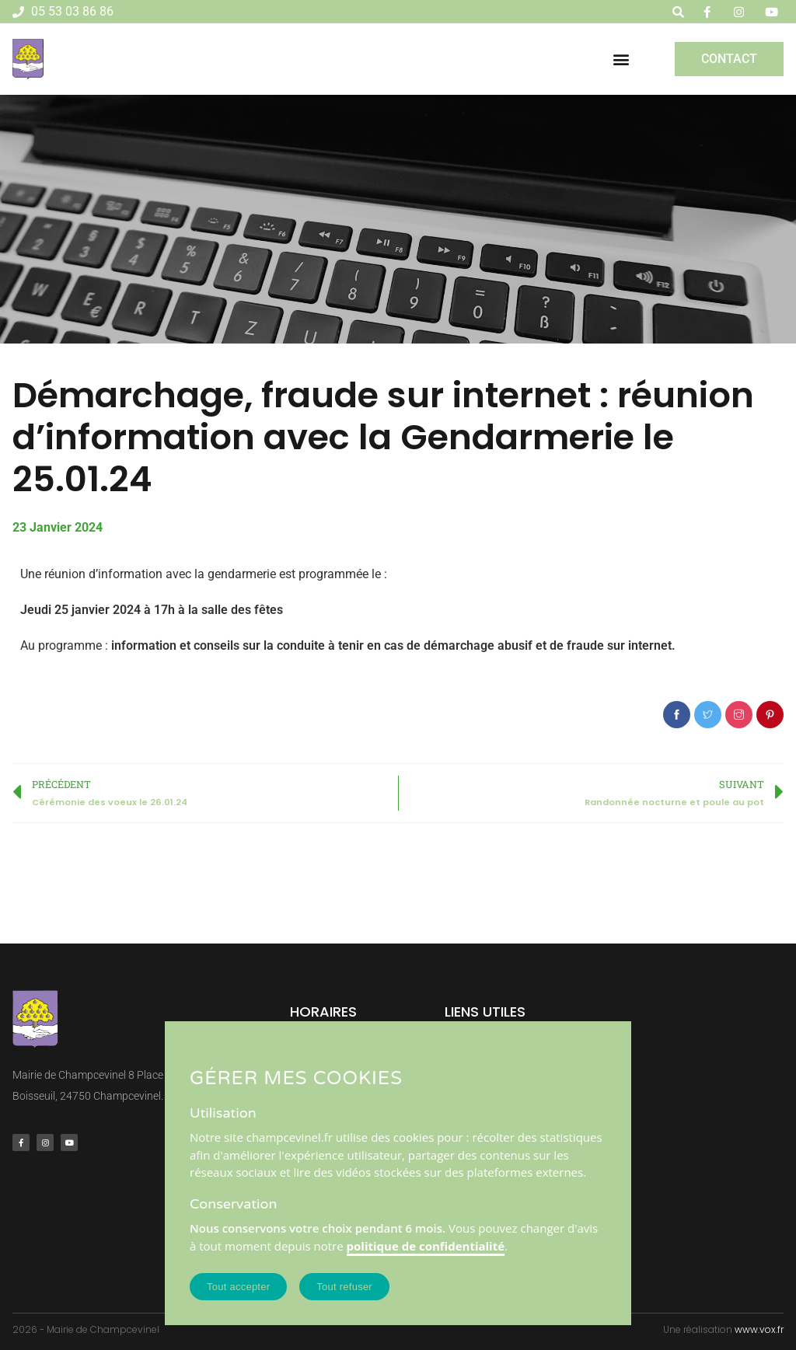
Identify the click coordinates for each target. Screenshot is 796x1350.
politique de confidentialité (426, 1246)
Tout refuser (344, 1286)
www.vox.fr (759, 1329)
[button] (621, 59)
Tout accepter (238, 1286)
